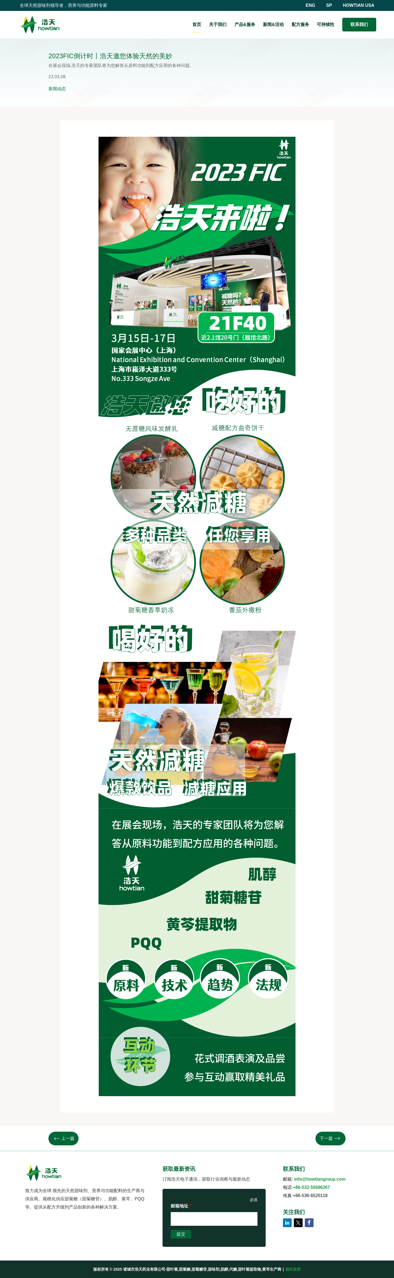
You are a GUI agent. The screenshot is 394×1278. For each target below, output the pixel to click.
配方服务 (300, 24)
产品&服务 (244, 24)
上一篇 (64, 1138)
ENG (310, 5)
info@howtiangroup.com (320, 1179)
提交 (180, 1234)
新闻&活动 (273, 24)
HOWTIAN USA (358, 5)
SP (329, 5)
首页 (196, 24)
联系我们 (359, 24)
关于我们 (218, 24)
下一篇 (330, 1138)
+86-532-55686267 (311, 1187)
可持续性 (325, 24)
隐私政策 (293, 1269)
